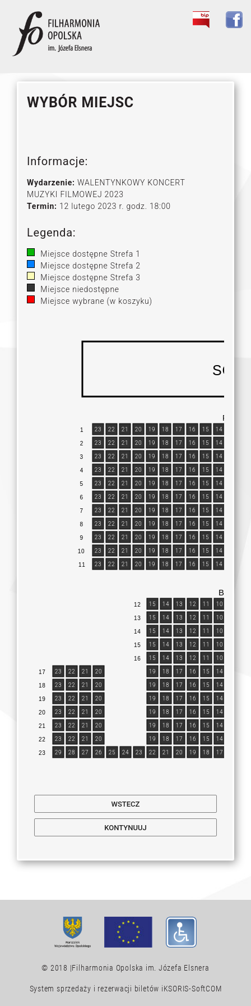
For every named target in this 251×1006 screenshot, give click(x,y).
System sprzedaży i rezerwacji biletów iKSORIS (109, 988)
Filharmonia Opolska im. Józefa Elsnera (140, 967)
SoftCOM (206, 988)
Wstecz (125, 804)
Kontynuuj (125, 827)
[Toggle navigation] (228, 45)
